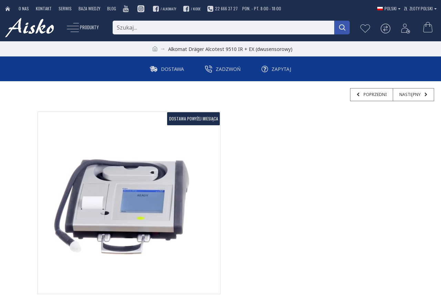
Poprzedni (374, 94)
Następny (410, 94)
